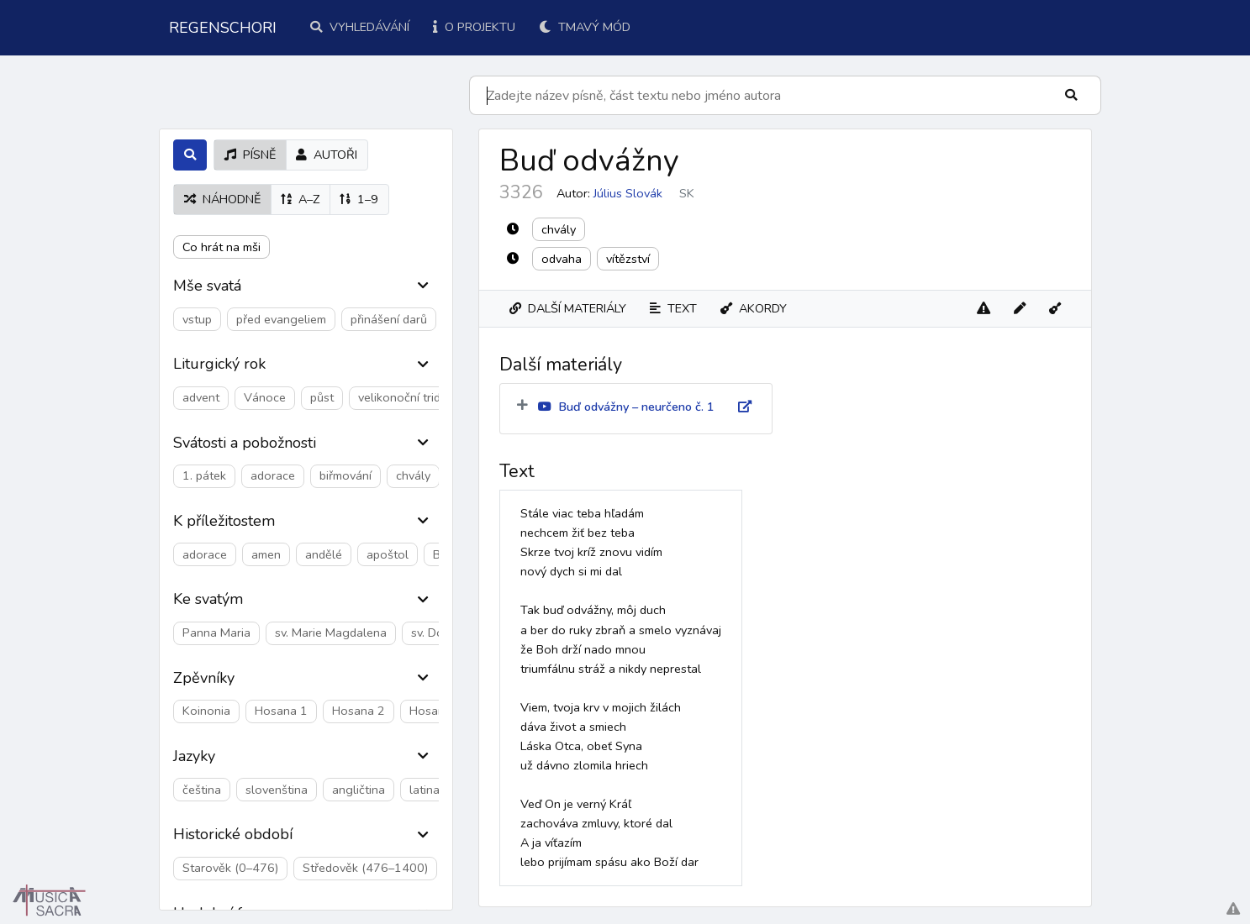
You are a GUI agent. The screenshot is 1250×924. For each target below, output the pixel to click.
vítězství (628, 258)
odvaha (561, 258)
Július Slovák (627, 193)
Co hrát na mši (221, 247)
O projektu (474, 26)
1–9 (359, 199)
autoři (326, 154)
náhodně (222, 199)
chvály (558, 229)
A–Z (300, 199)
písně (250, 154)
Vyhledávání (359, 26)
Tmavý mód (584, 26)
